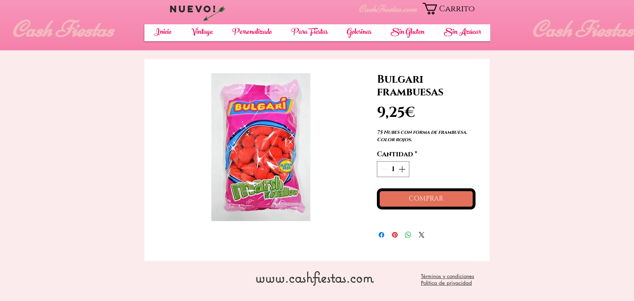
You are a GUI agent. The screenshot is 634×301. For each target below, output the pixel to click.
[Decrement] (384, 169)
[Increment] (403, 169)
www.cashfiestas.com (314, 277)
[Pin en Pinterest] (395, 235)
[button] (456, 8)
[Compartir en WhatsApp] (408, 235)
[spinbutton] (393, 169)
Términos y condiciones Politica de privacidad (447, 279)
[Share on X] (421, 235)
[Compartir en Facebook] (381, 235)
